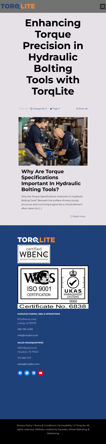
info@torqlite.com (28, 335)
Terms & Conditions (45, 425)
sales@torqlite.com (28, 364)
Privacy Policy (24, 425)
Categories (38, 108)
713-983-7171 (24, 358)
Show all (81, 108)
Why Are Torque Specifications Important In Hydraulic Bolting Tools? (51, 180)
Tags (55, 108)
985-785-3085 (25, 329)
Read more (79, 216)
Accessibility (65, 425)
